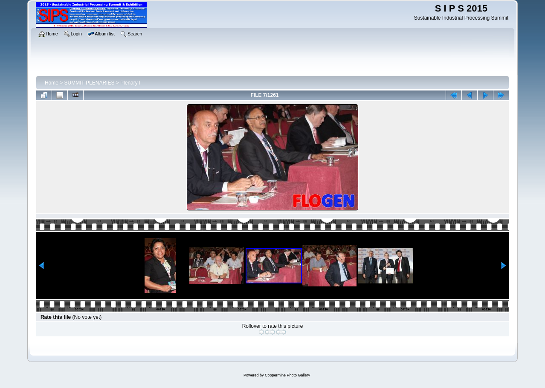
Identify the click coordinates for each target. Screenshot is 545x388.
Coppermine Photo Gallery (287, 375)
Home (51, 83)
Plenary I (130, 83)
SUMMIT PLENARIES (89, 83)
